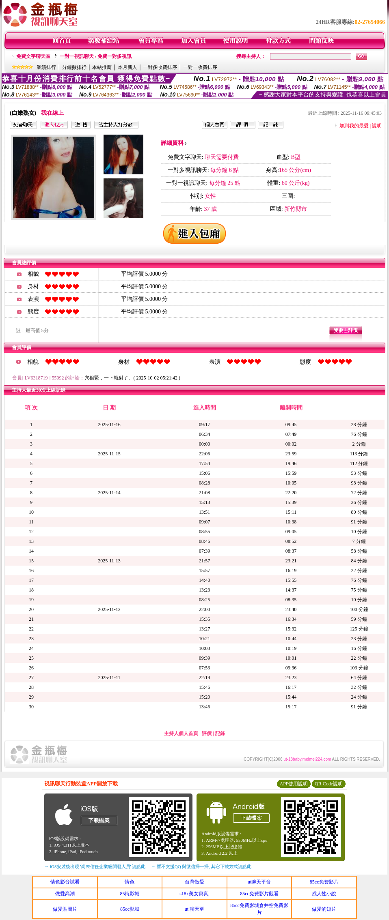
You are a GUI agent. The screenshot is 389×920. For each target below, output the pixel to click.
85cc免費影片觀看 (259, 893)
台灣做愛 (194, 882)
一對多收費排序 (160, 67)
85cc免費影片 (324, 882)
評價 (207, 733)
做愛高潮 (65, 893)
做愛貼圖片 (65, 909)
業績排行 (46, 67)
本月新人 (127, 67)
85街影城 (129, 893)
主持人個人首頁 (181, 733)
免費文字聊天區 (33, 56)
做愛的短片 (324, 909)
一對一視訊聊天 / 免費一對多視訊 (96, 56)
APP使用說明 (293, 784)
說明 (377, 126)
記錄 (220, 733)
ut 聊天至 (194, 909)
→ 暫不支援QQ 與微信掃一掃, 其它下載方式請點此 (201, 866)
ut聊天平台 (259, 882)
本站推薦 (102, 67)
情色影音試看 (65, 882)
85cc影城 (129, 909)
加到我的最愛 (354, 126)
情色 (129, 882)
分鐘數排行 (74, 67)
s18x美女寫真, (194, 893)
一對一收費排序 (200, 67)
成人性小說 (324, 893)
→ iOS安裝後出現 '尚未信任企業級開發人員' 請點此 (94, 866)
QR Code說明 (329, 784)
